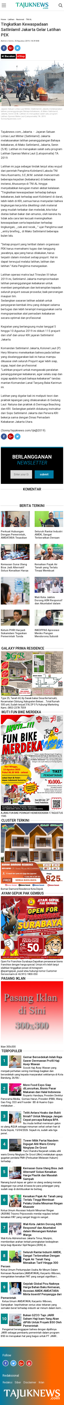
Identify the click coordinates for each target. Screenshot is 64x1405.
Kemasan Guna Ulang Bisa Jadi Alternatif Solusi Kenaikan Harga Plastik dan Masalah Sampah (14, 570)
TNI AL (29, 19)
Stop (21, 56)
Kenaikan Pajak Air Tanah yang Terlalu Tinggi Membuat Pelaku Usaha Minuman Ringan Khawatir (43, 1201)
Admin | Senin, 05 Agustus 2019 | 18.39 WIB (20, 41)
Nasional (20, 19)
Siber (18, 1382)
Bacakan (8, 56)
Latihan (11, 19)
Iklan (41, 1382)
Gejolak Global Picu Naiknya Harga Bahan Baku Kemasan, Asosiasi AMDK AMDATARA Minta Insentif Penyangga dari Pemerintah (31, 1291)
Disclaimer (29, 1382)
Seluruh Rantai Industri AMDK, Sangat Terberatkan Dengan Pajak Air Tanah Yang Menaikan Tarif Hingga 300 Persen (31, 1259)
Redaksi (7, 1382)
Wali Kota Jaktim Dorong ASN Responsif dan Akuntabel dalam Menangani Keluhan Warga (48, 603)
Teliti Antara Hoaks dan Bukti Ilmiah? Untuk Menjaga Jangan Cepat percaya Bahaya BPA (42, 1116)
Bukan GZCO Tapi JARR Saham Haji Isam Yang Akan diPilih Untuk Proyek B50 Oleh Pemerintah (42, 1320)
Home (3, 19)
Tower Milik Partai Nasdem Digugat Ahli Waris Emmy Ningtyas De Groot (40, 1144)
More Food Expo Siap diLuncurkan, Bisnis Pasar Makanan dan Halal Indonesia (42, 1088)
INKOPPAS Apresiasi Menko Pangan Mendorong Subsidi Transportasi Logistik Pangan (47, 636)
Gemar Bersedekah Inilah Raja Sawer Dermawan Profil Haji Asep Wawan (42, 1060)
